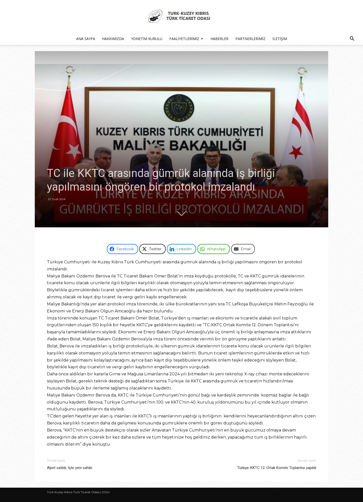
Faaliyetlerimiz (186, 38)
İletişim (280, 38)
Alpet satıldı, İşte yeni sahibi (69, 467)
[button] (352, 39)
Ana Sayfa (85, 38)
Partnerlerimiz (250, 38)
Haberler (219, 38)
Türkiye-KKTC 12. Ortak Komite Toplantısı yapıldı (276, 467)
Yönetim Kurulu (146, 38)
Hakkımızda (113, 38)
